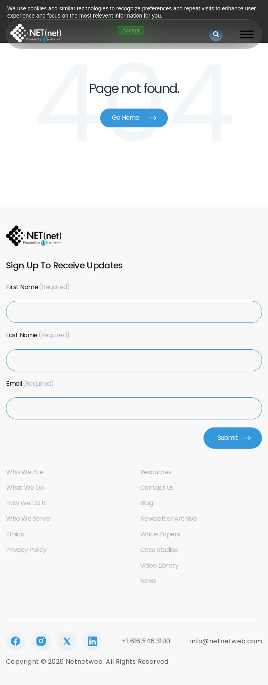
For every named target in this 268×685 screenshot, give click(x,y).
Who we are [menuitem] (24, 472)
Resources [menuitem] (155, 472)
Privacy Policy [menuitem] (26, 549)
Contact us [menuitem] (157, 487)
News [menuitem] (148, 580)
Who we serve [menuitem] (28, 518)
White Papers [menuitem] (160, 534)
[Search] (216, 34)
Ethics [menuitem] (15, 534)
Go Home (125, 117)
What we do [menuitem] (25, 487)
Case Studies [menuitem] (159, 549)
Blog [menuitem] (146, 503)
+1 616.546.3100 (146, 641)
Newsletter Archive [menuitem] (168, 518)
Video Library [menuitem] (159, 565)
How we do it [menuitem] (26, 503)
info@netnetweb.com (226, 641)
